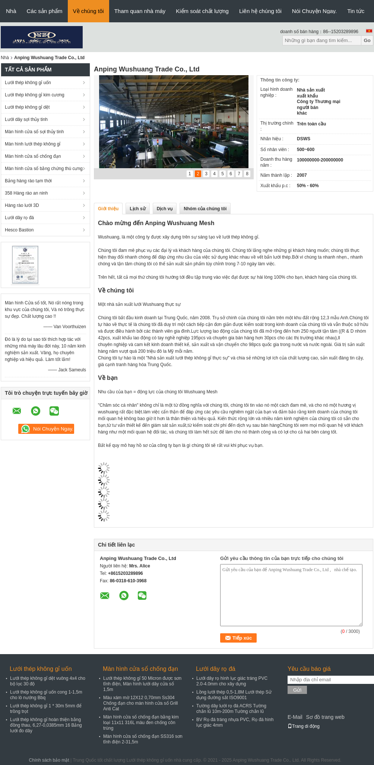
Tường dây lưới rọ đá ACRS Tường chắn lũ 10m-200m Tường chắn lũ (231, 708)
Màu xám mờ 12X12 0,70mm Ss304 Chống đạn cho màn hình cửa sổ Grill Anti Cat (140, 703)
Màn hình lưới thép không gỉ (32, 144)
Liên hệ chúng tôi (260, 11)
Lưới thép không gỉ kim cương (34, 94)
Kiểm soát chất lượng (202, 11)
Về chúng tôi (88, 11)
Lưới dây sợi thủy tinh (26, 119)
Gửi (297, 690)
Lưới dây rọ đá (19, 217)
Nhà (11, 11)
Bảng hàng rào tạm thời (28, 180)
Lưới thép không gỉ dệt (27, 107)
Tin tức (355, 11)
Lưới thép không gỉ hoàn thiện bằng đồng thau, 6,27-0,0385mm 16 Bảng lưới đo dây (46, 725)
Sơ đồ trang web (325, 717)
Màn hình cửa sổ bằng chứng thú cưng (44, 168)
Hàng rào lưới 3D (22, 205)
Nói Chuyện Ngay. (314, 11)
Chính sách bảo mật (49, 760)
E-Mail (295, 717)
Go (367, 40)
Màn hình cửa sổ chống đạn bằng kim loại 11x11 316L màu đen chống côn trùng (141, 722)
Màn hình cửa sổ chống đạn (33, 156)
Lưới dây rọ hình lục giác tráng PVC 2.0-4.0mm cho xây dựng (231, 681)
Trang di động (304, 726)
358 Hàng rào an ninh (26, 193)
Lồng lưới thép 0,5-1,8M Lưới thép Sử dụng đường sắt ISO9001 (234, 694)
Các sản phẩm (45, 11)
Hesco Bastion (19, 230)
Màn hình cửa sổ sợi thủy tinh (34, 131)
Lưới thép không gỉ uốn (28, 82)
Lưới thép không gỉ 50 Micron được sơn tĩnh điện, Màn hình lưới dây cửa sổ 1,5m (142, 684)
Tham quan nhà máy (140, 11)
